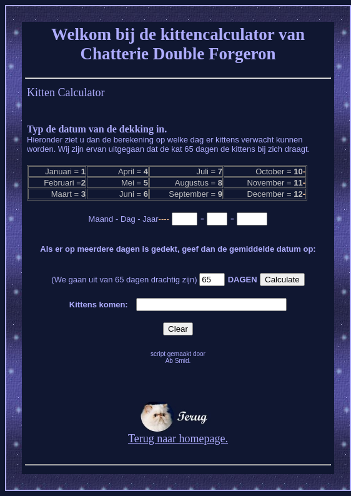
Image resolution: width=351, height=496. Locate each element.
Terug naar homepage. (178, 433)
